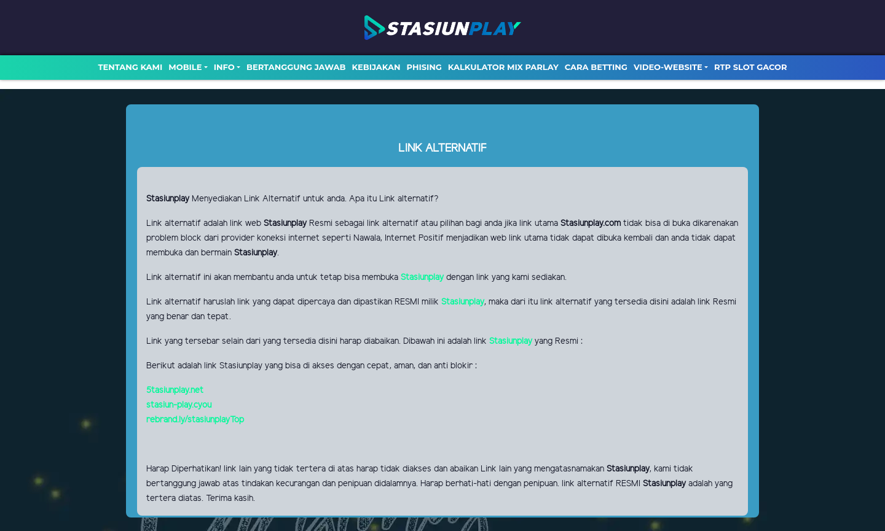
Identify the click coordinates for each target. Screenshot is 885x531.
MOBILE (185, 67)
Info (224, 67)
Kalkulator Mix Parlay (503, 67)
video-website (668, 67)
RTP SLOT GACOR (750, 67)
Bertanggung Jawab (295, 67)
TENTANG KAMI (130, 67)
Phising (424, 67)
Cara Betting (596, 67)
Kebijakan (376, 67)
